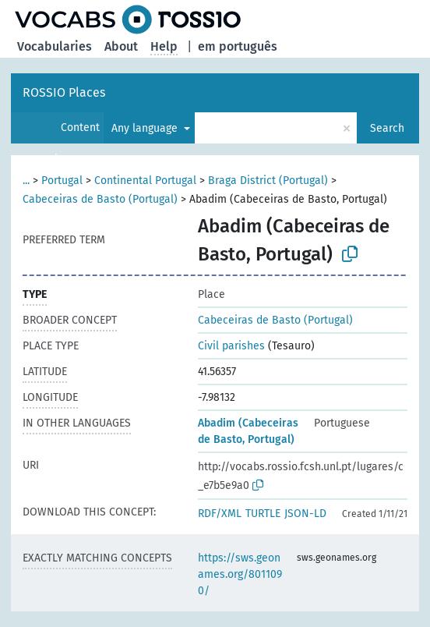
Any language (146, 128)
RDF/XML (219, 513)
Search (387, 128)
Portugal (62, 180)
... (26, 180)
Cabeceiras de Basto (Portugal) (100, 199)
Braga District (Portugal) (268, 180)
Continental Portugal (145, 180)
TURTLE (262, 513)
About (121, 46)
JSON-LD (305, 513)
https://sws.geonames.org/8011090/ (240, 574)
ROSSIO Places (64, 92)
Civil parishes (231, 345)
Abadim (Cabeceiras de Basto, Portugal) (248, 431)
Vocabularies (54, 46)
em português (237, 46)
